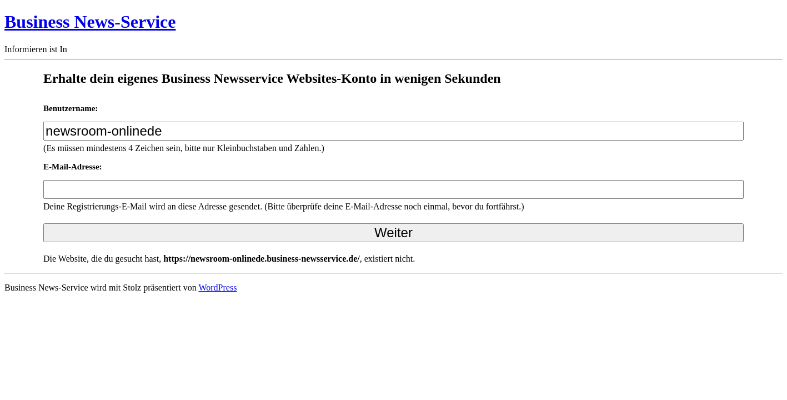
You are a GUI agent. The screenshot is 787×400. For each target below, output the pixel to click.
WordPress (217, 287)
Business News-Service (90, 22)
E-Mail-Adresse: (72, 166)
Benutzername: (70, 108)
